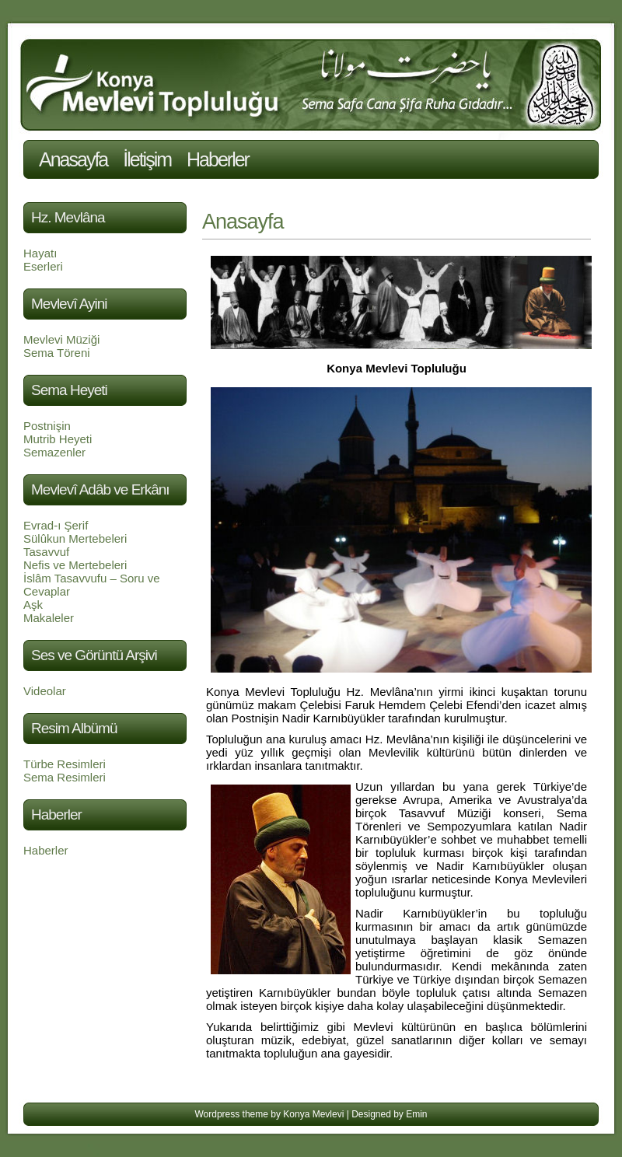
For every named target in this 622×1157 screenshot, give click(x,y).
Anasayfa (73, 159)
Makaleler (48, 617)
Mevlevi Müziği (61, 339)
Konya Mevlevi (313, 1114)
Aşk (33, 604)
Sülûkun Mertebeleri (75, 538)
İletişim (147, 159)
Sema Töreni (56, 352)
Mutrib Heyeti (57, 439)
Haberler (218, 159)
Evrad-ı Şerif (55, 525)
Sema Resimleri (64, 777)
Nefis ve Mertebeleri (75, 565)
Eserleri (43, 266)
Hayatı (40, 253)
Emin (416, 1114)
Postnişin (47, 425)
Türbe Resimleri (64, 764)
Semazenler (54, 452)
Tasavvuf (46, 551)
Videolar (44, 690)
